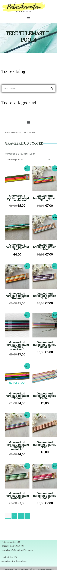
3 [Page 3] (21, 515)
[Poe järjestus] (28, 159)
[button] (28, 18)
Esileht (8, 132)
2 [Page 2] (14, 515)
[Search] (52, 88)
